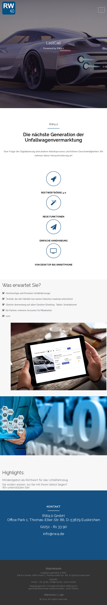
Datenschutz (50, 595)
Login (61, 595)
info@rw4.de (56, 582)
